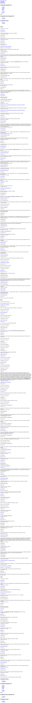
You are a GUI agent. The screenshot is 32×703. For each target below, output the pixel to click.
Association (4, 696)
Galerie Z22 (2, 472)
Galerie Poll (2, 182)
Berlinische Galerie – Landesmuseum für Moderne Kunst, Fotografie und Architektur (12, 104)
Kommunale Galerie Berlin (4, 275)
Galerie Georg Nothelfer (3, 207)
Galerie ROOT (2, 213)
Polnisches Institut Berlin (4, 483)
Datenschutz (4, 681)
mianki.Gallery (2, 523)
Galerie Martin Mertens (3, 225)
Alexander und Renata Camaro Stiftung (6, 99)
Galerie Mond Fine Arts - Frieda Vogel (5, 46)
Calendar (3, 685)
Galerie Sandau (2, 586)
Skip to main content (3, 0)
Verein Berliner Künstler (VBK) (5, 75)
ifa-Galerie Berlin (2, 668)
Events (3, 7)
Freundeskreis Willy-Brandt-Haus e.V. (5, 449)
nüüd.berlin (2, 81)
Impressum (3, 680)
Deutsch (3, 11)
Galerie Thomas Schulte (3, 312)
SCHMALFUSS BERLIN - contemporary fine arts (7, 560)
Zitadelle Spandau (3, 69)
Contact (3, 18)
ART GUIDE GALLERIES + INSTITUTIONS (2, 2)
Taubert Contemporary (3, 354)
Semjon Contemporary (3, 411)
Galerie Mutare (2, 30)
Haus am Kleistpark (3, 58)
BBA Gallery (2, 571)
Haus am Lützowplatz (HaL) (4, 152)
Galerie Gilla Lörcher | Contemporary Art (6, 417)
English (3, 12)
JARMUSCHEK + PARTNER (4, 262)
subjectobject (2, 115)
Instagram (3, 23)
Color (1, 692)
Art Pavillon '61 (2, 35)
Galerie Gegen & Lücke (3, 198)
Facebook (3, 22)
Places (3, 9)
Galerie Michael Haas (3, 369)
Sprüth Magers (2, 341)
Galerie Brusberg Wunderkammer (5, 465)
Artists (3, 10)
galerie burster (2, 248)
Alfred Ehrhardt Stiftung (3, 51)
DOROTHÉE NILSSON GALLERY (5, 382)
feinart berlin (2, 512)
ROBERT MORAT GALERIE (4, 507)
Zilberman (1, 529)
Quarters (3, 8)
